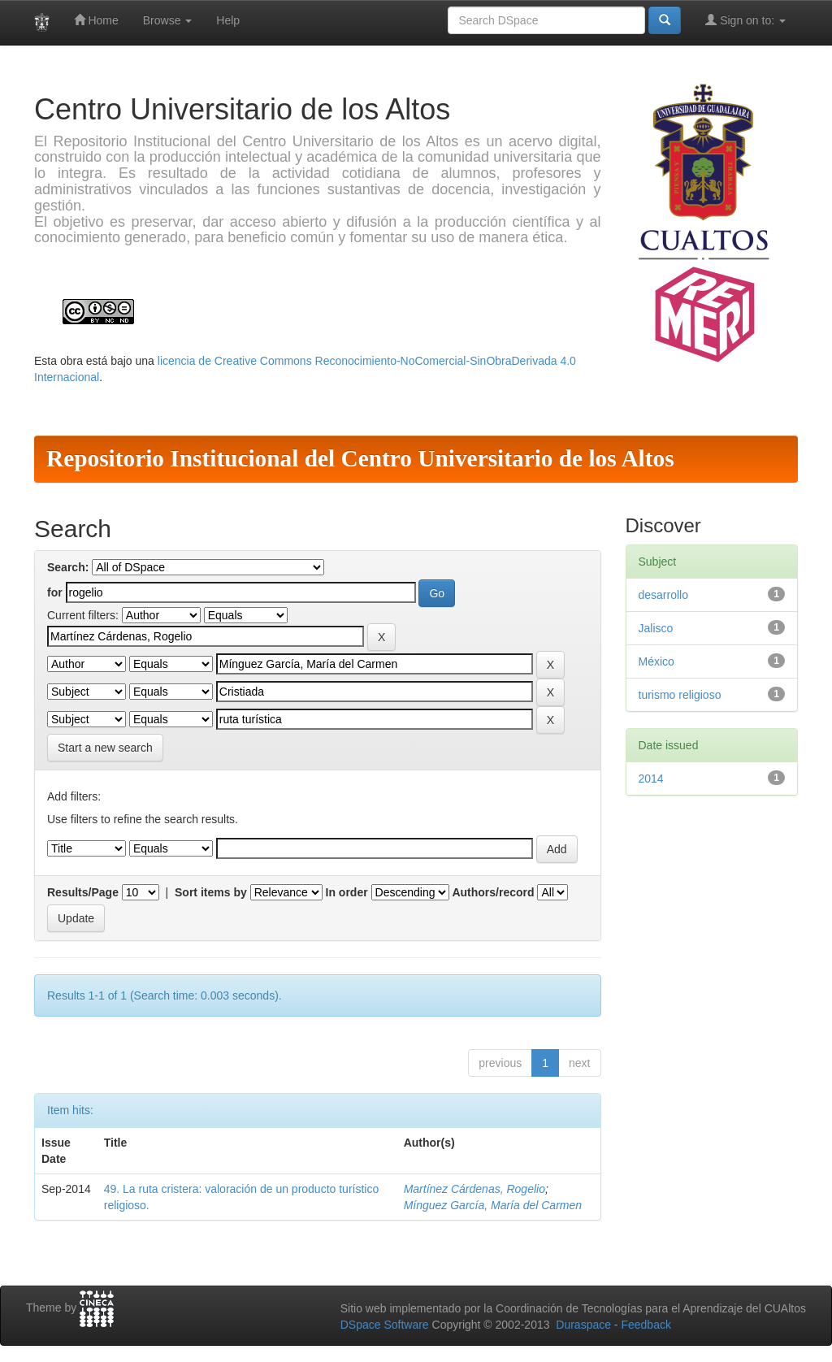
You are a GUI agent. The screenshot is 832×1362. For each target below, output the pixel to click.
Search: (68, 567)
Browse (168, 20)
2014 (651, 778)
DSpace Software (384, 1324)
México (656, 661)
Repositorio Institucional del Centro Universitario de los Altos (360, 458)
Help (228, 20)
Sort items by (211, 892)
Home (96, 20)
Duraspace (583, 1324)
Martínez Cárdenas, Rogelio (474, 1188)
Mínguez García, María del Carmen (493, 1205)
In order (347, 892)
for (55, 592)
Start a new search (105, 747)
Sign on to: (745, 20)
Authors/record (493, 892)
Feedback (645, 1324)
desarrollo (663, 594)
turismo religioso (680, 694)
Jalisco (656, 628)
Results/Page (83, 892)
